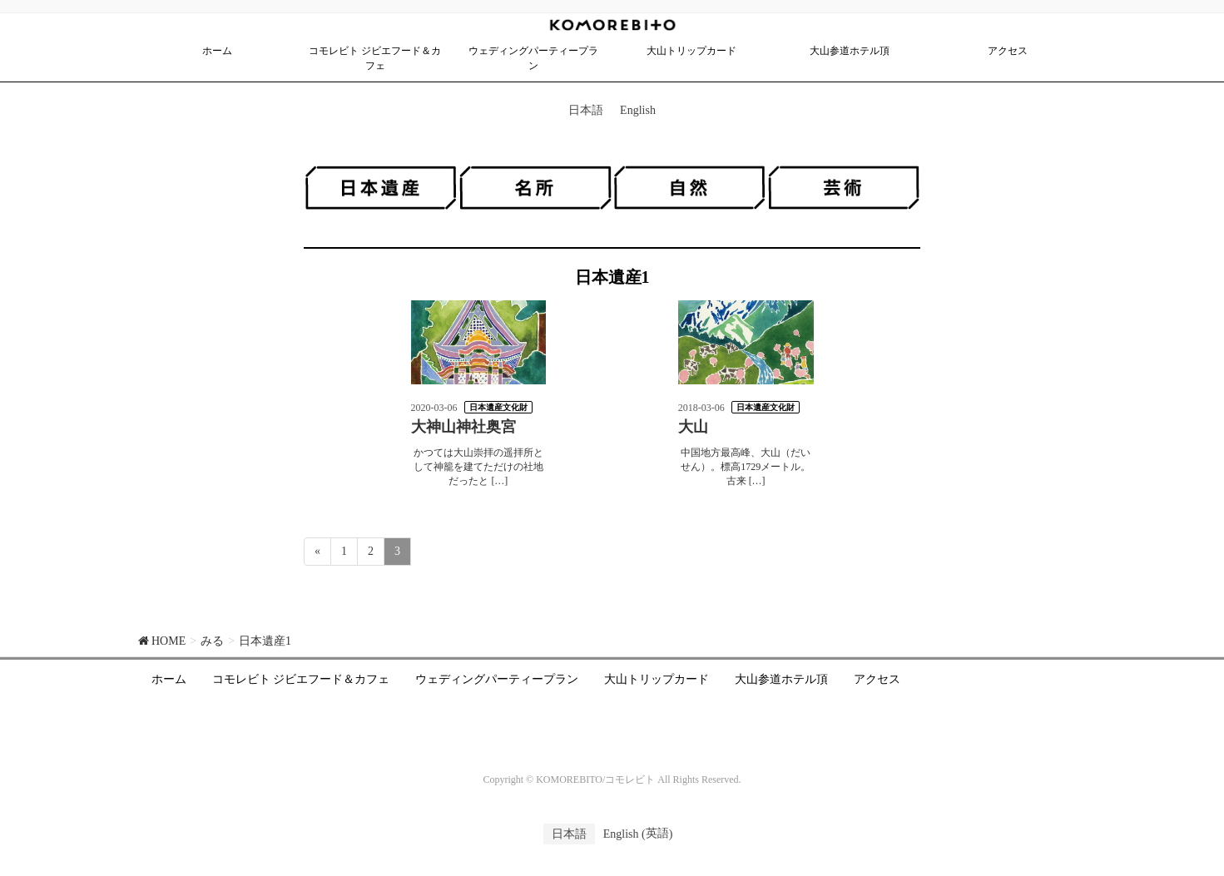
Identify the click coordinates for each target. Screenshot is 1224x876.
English (638, 110)
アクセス (877, 679)
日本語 (585, 110)
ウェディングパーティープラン (496, 679)
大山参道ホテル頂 (781, 679)
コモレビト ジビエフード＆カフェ (301, 679)
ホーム (168, 679)
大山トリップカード (656, 679)
